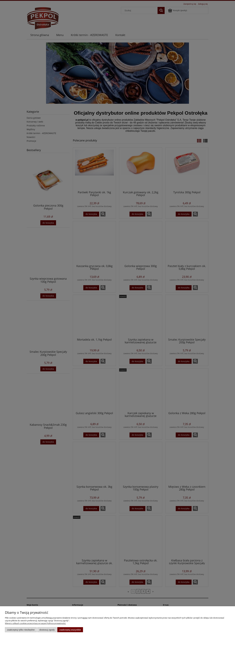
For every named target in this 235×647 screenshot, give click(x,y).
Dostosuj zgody (47, 629)
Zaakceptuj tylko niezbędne (21, 629)
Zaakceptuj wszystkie (70, 629)
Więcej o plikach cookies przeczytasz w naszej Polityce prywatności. (35, 623)
